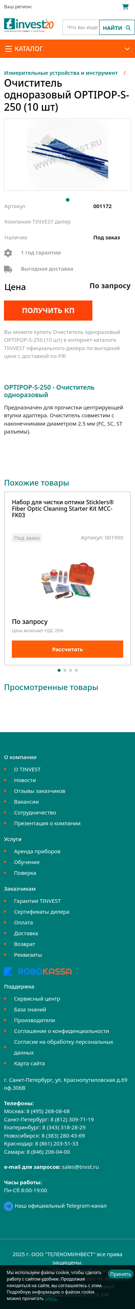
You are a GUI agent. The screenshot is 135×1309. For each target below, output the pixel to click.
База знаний (30, 1009)
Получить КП (48, 310)
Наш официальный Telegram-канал (55, 1205)
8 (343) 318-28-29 (64, 1127)
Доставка (26, 933)
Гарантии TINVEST (37, 900)
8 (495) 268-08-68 (48, 1111)
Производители (34, 1020)
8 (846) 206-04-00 (48, 1151)
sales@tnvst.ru (80, 1166)
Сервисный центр (37, 998)
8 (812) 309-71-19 (72, 1119)
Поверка (25, 872)
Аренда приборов (37, 851)
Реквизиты (28, 954)
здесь (50, 1298)
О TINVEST (27, 769)
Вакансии (26, 801)
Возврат (24, 943)
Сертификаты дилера (41, 911)
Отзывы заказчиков (39, 790)
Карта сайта (29, 1063)
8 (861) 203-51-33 (56, 1143)
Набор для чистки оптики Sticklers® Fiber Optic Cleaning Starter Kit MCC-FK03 (63, 509)
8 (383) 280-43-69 (63, 1135)
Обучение (26, 861)
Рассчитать (67, 649)
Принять (120, 1274)
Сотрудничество (35, 812)
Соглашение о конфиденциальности (61, 1030)
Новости (25, 780)
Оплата (23, 922)
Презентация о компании (47, 823)
